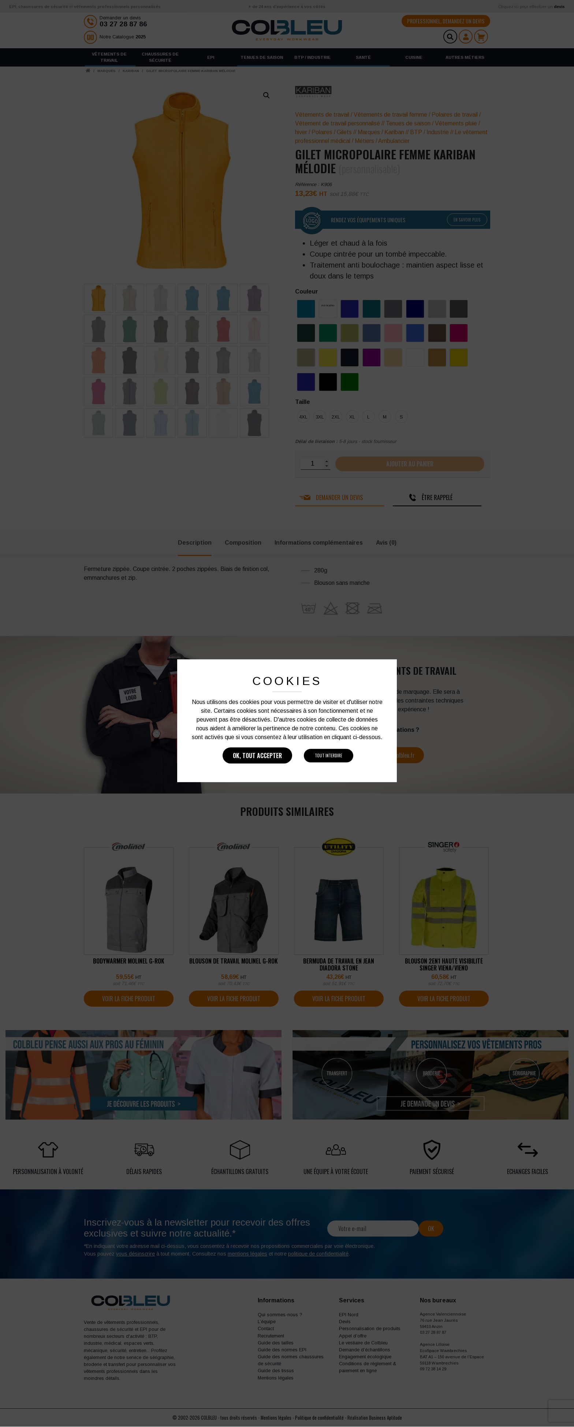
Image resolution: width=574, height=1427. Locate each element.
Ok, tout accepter (257, 755)
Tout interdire (328, 755)
